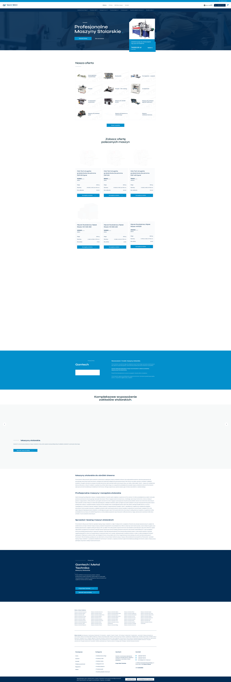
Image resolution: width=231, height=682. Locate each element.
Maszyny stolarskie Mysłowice (147, 617)
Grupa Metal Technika (84, 588)
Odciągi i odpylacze (91, 638)
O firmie (110, 5)
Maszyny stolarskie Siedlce (146, 616)
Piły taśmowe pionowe (79, 639)
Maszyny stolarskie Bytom (113, 614)
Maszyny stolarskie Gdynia (96, 613)
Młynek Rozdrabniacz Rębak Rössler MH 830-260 (114, 226)
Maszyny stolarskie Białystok (80, 624)
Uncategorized (118, 641)
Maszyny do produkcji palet (103, 636)
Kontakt (127, 5)
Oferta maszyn (119, 5)
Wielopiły (124, 641)
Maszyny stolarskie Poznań (79, 617)
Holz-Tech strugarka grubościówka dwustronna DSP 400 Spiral (140, 173)
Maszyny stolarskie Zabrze (113, 611)
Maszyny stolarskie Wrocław (80, 616)
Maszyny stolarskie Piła (145, 620)
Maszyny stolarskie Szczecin (80, 620)
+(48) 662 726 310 (142, 655)
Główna (104, 5)
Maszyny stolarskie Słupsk (146, 611)
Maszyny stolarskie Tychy (113, 620)
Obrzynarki (76, 638)
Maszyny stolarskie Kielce (96, 622)
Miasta (76, 669)
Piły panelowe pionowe (138, 638)
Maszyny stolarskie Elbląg (113, 624)
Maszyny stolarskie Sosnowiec (97, 620)
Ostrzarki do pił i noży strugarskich (112, 638)
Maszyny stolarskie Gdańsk (79, 619)
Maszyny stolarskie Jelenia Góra (147, 614)
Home (76, 655)
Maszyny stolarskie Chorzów (130, 617)
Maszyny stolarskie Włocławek (130, 614)
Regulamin (78, 666)
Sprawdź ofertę (83, 38)
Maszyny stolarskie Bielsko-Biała (114, 613)
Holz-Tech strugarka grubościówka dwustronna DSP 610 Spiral (86, 173)
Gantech (77, 658)
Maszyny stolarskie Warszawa (80, 611)
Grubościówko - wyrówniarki (137, 635)
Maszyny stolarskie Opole (113, 619)
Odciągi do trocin (103, 10)
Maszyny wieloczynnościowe (116, 636)
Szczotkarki (93, 641)
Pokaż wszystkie (115, 125)
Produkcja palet (124, 10)
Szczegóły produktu (87, 195)
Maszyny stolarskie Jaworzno (130, 624)
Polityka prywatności (80, 664)
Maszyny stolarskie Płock (129, 611)
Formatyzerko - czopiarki (105, 635)
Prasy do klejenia (88, 639)
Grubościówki (127, 635)
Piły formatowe (129, 638)
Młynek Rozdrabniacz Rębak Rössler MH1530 (140, 225)
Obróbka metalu (149, 10)
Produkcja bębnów (114, 10)
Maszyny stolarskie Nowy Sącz (147, 613)
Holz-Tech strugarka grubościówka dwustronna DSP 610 (113, 173)
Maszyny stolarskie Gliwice (96, 623)
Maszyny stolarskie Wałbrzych (130, 613)
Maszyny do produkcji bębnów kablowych (89, 636)
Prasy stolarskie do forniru (105, 639)
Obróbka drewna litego (82, 10)
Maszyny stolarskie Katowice (97, 611)
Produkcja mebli (93, 10)
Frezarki (112, 635)
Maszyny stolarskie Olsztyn (96, 624)
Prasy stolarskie (95, 639)
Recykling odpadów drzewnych (136, 10)
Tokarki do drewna (111, 641)
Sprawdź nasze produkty (23, 450)
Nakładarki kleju (135, 636)
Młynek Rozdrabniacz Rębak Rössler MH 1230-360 (87, 226)
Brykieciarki (97, 635)
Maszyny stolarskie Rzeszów (96, 619)
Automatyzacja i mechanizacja (87, 635)
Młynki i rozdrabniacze (126, 636)
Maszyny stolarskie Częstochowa (97, 614)
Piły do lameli (123, 638)
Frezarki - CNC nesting (119, 635)
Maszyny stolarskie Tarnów (129, 616)
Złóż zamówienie (99, 38)
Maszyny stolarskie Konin (146, 619)
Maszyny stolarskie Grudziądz (130, 623)
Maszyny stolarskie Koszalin (129, 619)
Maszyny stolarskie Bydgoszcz (80, 622)
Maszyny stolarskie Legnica (129, 622)
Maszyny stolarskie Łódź (79, 614)
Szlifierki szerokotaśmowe (101, 641)
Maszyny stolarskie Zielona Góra (114, 616)
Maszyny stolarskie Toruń (96, 617)
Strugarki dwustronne (85, 641)
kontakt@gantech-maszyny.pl (144, 659)
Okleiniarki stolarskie (100, 638)
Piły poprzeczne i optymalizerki (150, 638)
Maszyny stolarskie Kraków (79, 613)
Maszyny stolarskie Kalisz (129, 620)
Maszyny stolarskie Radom (96, 616)
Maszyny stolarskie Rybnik (113, 617)
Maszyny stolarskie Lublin (79, 623)
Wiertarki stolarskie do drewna (133, 641)
